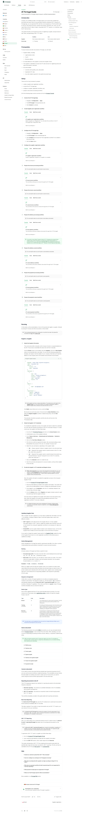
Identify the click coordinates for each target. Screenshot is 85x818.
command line (46, 746)
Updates (77, 1)
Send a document (71, 30)
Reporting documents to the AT (74, 33)
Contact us (66, 1)
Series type (71, 28)
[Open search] (38, 2)
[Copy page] (56, 12)
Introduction (70, 11)
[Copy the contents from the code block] (58, 358)
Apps (24, 6)
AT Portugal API (35, 472)
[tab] (26, 112)
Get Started (6, 6)
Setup (69, 15)
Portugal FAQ (34, 776)
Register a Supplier (72, 18)
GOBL (39, 630)
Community (72, 1)
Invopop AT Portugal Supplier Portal (39, 482)
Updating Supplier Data (73, 20)
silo (31, 333)
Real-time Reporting (73, 35)
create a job (37, 333)
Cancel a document (72, 32)
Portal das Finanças (37, 432)
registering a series (41, 593)
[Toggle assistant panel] (51, 2)
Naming (70, 24)
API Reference (31, 6)
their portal (37, 746)
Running (69, 16)
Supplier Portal (30, 404)
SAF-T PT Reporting (73, 37)
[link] (43, 121)
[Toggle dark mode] (81, 2)
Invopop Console (50, 93)
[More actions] (61, 12)
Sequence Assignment (73, 26)
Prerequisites (70, 13)
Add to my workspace (30, 125)
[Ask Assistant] (60, 358)
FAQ (68, 39)
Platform (12, 6)
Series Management (72, 22)
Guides (19, 6)
